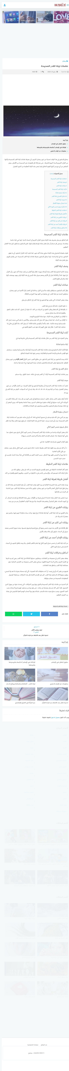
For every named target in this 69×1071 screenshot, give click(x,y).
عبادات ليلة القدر (60, 186)
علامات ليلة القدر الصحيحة (57, 179)
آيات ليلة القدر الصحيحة (58, 189)
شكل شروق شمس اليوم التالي (55, 207)
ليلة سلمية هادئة (59, 193)
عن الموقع (42, 1045)
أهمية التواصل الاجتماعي (9, 20)
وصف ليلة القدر (60, 182)
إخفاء (50, 174)
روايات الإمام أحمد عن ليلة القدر (55, 224)
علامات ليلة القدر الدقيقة (57, 210)
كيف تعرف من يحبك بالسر (60, 20)
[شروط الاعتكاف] (43, 17)
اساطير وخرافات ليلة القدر (57, 228)
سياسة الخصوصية (31, 1045)
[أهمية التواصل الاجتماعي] (9, 17)
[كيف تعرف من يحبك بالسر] (60, 17)
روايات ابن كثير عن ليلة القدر (56, 221)
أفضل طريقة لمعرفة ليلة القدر (56, 214)
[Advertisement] (34, 39)
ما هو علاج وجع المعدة (26, 21)
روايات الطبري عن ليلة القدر (57, 217)
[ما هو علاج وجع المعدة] (26, 17)
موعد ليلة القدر (59, 200)
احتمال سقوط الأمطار (58, 203)
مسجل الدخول (53, 717)
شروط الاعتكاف (43, 21)
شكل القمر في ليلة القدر (57, 196)
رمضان (63, 61)
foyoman (63, 72)
